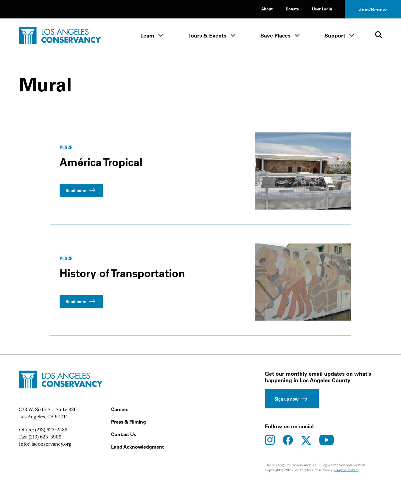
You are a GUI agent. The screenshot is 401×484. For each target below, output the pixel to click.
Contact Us (123, 434)
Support (334, 35)
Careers (119, 409)
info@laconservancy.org (45, 444)
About (267, 8)
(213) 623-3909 (45, 437)
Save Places (275, 35)
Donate (292, 8)
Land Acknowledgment (137, 447)
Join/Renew (373, 10)
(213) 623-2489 (51, 430)
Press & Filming (128, 422)
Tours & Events (207, 35)
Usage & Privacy (346, 470)
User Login (322, 8)
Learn (147, 35)
